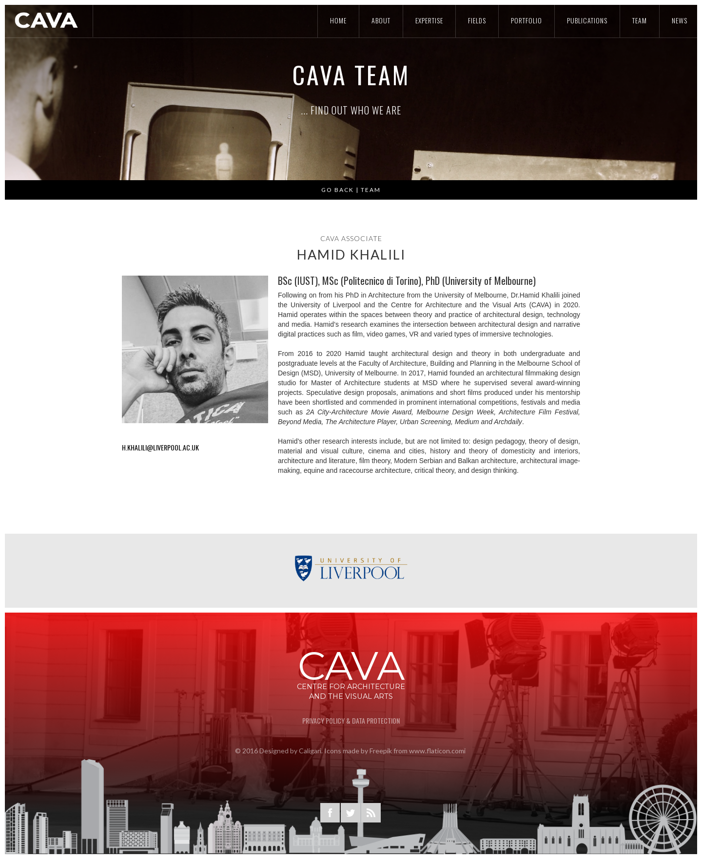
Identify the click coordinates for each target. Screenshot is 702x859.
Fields (477, 20)
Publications (587, 20)
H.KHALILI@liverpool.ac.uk (160, 447)
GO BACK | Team (351, 196)
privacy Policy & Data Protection (351, 720)
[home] (46, 20)
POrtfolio (526, 20)
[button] (24, 92)
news (679, 20)
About (380, 20)
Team (639, 20)
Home (338, 20)
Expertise (429, 20)
